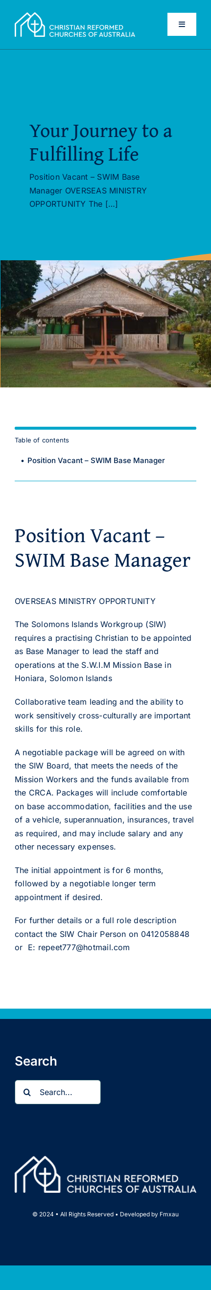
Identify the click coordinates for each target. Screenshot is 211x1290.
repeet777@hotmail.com (84, 947)
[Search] (27, 1092)
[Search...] (58, 1092)
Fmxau (169, 1214)
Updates (54, 98)
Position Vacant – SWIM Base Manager (96, 460)
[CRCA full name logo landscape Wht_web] (75, 16)
